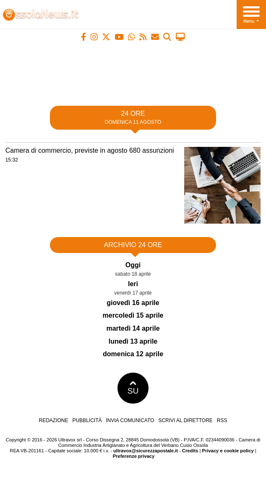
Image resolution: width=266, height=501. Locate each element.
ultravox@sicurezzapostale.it (145, 450)
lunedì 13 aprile (133, 341)
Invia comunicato (130, 420)
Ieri (133, 283)
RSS (222, 420)
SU (133, 388)
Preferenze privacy (134, 456)
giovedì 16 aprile (133, 302)
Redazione (53, 420)
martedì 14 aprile (132, 328)
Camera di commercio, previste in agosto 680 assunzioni (89, 150)
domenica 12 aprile (133, 353)
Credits (190, 450)
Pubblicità (87, 420)
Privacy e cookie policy (228, 450)
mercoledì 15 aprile (133, 315)
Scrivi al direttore (185, 420)
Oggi (133, 265)
